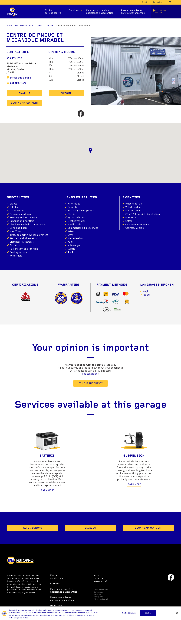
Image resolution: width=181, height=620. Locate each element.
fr (170, 2)
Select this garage (19, 77)
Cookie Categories (129, 617)
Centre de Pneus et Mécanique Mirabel (74, 25)
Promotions (56, 606)
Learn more (47, 490)
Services (73, 10)
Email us (24, 93)
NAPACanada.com (101, 590)
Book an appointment (24, 103)
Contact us (157, 2)
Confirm (148, 617)
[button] (91, 150)
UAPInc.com (98, 592)
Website (66, 93)
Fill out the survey (90, 383)
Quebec (40, 25)
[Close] (177, 617)
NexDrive (97, 594)
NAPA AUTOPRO (12, 11)
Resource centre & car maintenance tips (133, 11)
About (144, 2)
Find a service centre (53, 11)
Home (9, 25)
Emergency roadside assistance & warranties (99, 11)
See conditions (90, 373)
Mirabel (50, 25)
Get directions (16, 82)
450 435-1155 (14, 58)
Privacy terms (99, 597)
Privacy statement (101, 599)
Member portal (100, 581)
